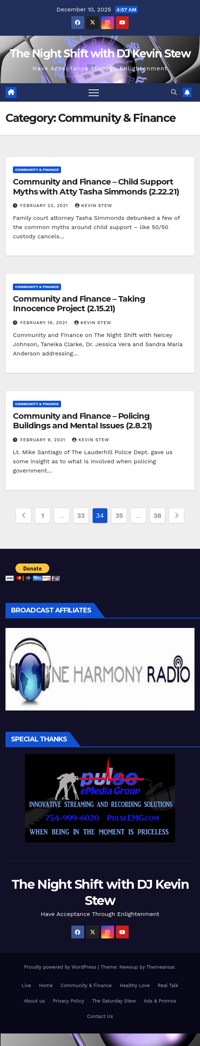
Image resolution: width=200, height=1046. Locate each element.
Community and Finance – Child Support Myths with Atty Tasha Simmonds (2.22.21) (96, 186)
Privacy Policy (68, 1001)
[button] (174, 92)
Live (26, 985)
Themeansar (160, 967)
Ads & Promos (160, 1001)
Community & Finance (37, 170)
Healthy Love (135, 985)
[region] (100, 669)
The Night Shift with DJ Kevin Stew (100, 53)
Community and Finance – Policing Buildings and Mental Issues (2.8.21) (82, 421)
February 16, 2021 (44, 322)
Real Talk (168, 985)
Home (46, 985)
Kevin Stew (93, 205)
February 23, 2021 (45, 205)
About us (34, 1001)
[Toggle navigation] (94, 92)
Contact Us (100, 1016)
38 (157, 515)
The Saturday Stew (114, 1001)
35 (119, 515)
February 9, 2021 (43, 439)
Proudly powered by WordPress (61, 967)
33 (81, 515)
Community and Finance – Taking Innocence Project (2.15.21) (79, 303)
